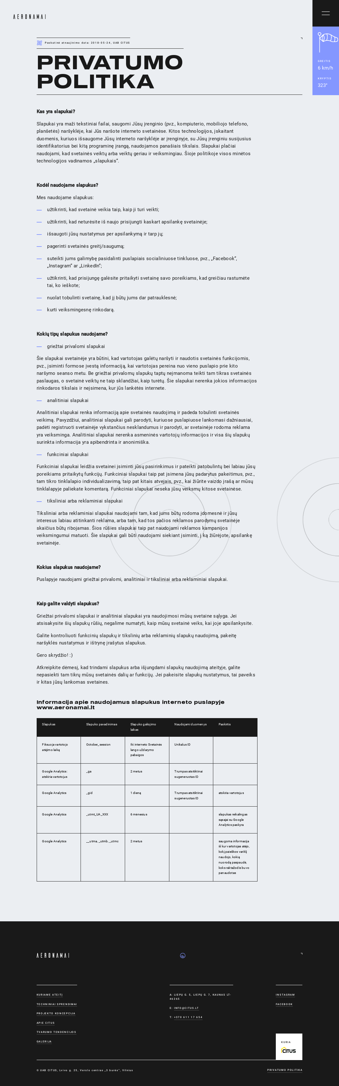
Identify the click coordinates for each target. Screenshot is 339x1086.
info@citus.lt (186, 1008)
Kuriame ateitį (50, 994)
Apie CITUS (46, 1022)
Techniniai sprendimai (57, 1004)
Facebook (284, 1004)
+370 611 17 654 (188, 1017)
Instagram (285, 994)
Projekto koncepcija (56, 1013)
